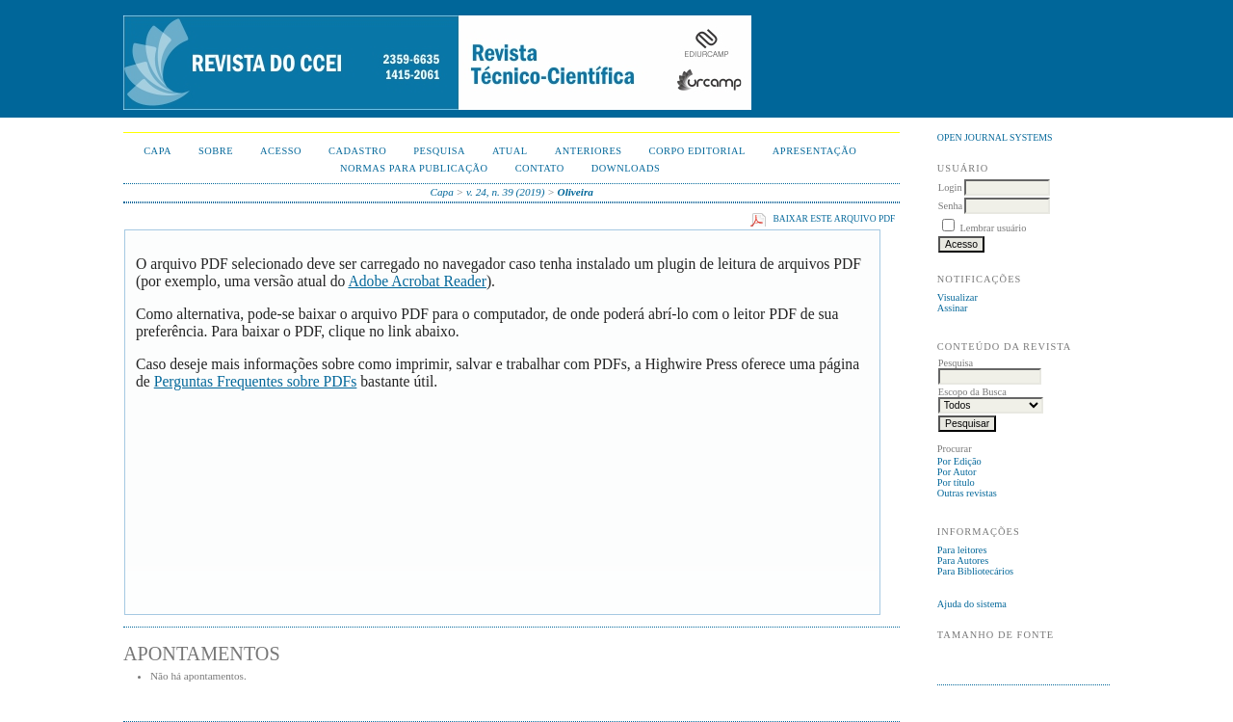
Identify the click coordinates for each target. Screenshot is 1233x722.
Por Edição (959, 461)
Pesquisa (439, 151)
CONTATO (539, 168)
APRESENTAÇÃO (814, 151)
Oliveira (575, 192)
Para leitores (962, 550)
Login (950, 187)
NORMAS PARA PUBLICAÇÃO (414, 168)
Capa (157, 151)
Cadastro (357, 151)
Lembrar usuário (992, 228)
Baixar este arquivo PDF (834, 219)
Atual (510, 151)
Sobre (215, 151)
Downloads (626, 168)
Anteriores (588, 151)
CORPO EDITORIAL (697, 151)
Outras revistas (967, 493)
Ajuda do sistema (972, 604)
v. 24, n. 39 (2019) (505, 192)
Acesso (281, 151)
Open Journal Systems (995, 137)
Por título (956, 482)
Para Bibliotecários (975, 571)
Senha (950, 206)
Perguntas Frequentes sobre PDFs (255, 381)
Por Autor (957, 472)
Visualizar (957, 297)
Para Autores (962, 560)
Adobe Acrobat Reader (416, 281)
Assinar (952, 308)
